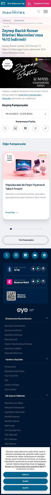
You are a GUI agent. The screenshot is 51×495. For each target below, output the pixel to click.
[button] (13, 12)
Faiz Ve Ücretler (11, 376)
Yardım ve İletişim (12, 385)
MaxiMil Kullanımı (12, 421)
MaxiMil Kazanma (12, 416)
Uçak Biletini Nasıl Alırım (15, 412)
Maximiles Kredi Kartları (14, 371)
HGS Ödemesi (10, 444)
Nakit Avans (10, 425)
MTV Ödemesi (11, 439)
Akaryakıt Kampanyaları (15, 407)
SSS (6, 380)
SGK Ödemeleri (11, 435)
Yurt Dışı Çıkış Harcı (13, 430)
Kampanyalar (10, 366)
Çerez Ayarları (10, 389)
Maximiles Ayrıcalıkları (14, 403)
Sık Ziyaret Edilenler (15, 396)
